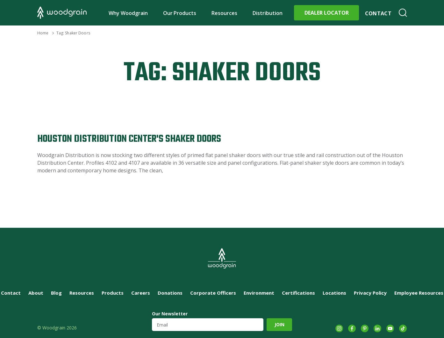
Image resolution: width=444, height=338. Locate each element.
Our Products (180, 13)
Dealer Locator (326, 12)
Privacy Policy (370, 293)
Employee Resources (418, 293)
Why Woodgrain (128, 13)
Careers (140, 293)
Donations (170, 293)
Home (42, 33)
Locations (334, 293)
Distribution (268, 13)
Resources (224, 13)
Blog (56, 293)
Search (403, 13)
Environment (259, 293)
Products (113, 293)
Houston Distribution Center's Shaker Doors (129, 139)
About (35, 293)
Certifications (298, 293)
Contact (378, 13)
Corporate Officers (213, 293)
